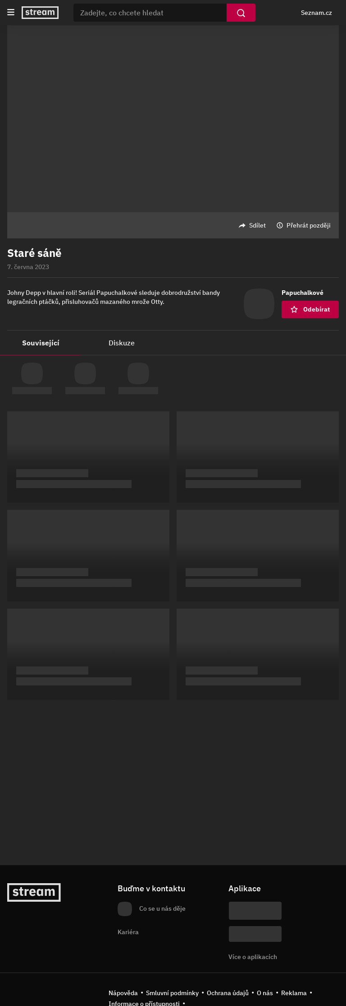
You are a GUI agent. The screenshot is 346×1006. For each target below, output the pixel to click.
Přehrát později (309, 225)
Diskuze (122, 342)
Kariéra (128, 932)
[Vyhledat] (241, 13)
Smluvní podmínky (172, 993)
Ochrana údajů (228, 993)
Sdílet (257, 225)
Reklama (294, 993)
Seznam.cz (316, 12)
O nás (265, 993)
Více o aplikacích (252, 957)
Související (40, 342)
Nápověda (123, 993)
